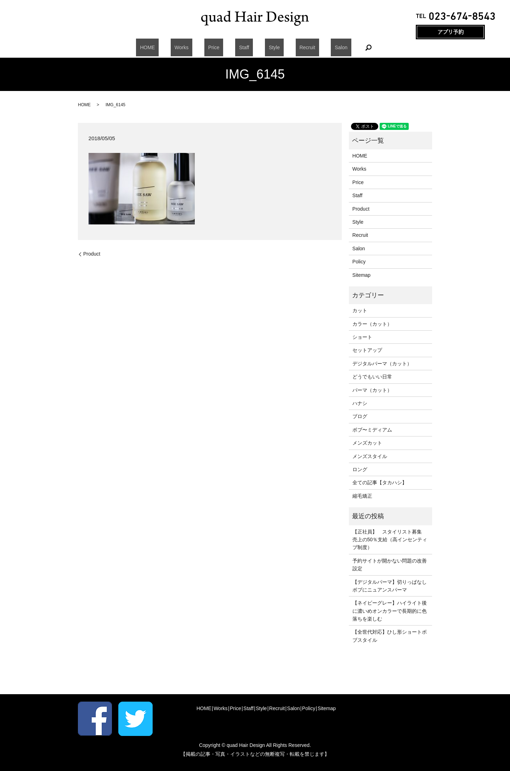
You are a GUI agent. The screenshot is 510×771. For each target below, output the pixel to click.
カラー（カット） (372, 324)
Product (91, 254)
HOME (170, 47)
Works (197, 47)
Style (266, 47)
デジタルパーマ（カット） (382, 363)
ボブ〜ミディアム (372, 430)
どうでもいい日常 (372, 376)
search (341, 47)
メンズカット (367, 443)
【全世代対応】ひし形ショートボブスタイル (389, 635)
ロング (359, 469)
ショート (362, 337)
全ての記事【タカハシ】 (379, 482)
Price (221, 47)
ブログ (359, 416)
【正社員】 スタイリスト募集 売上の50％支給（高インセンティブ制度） (389, 539)
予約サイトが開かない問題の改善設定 (389, 564)
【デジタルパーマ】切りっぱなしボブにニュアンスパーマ (389, 586)
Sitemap (361, 275)
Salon (318, 47)
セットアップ (367, 350)
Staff (244, 47)
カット (359, 310)
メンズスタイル (369, 456)
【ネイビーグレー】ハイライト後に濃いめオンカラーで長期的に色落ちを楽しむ (389, 611)
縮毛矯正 (362, 496)
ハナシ (359, 403)
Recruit (292, 47)
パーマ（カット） (372, 390)
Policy (359, 261)
